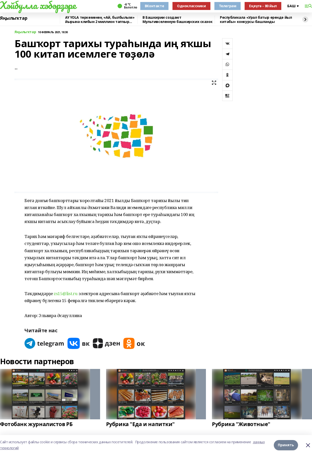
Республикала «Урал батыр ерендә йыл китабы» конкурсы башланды (256, 19)
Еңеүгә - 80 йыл (263, 5)
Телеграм (227, 5)
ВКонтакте (154, 5)
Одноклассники (191, 5)
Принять (286, 445)
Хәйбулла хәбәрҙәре (38, 5)
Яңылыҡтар (13, 18)
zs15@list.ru (66, 293)
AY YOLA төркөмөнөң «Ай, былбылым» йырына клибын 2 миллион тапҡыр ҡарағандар (99, 19)
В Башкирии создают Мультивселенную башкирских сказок (177, 19)
